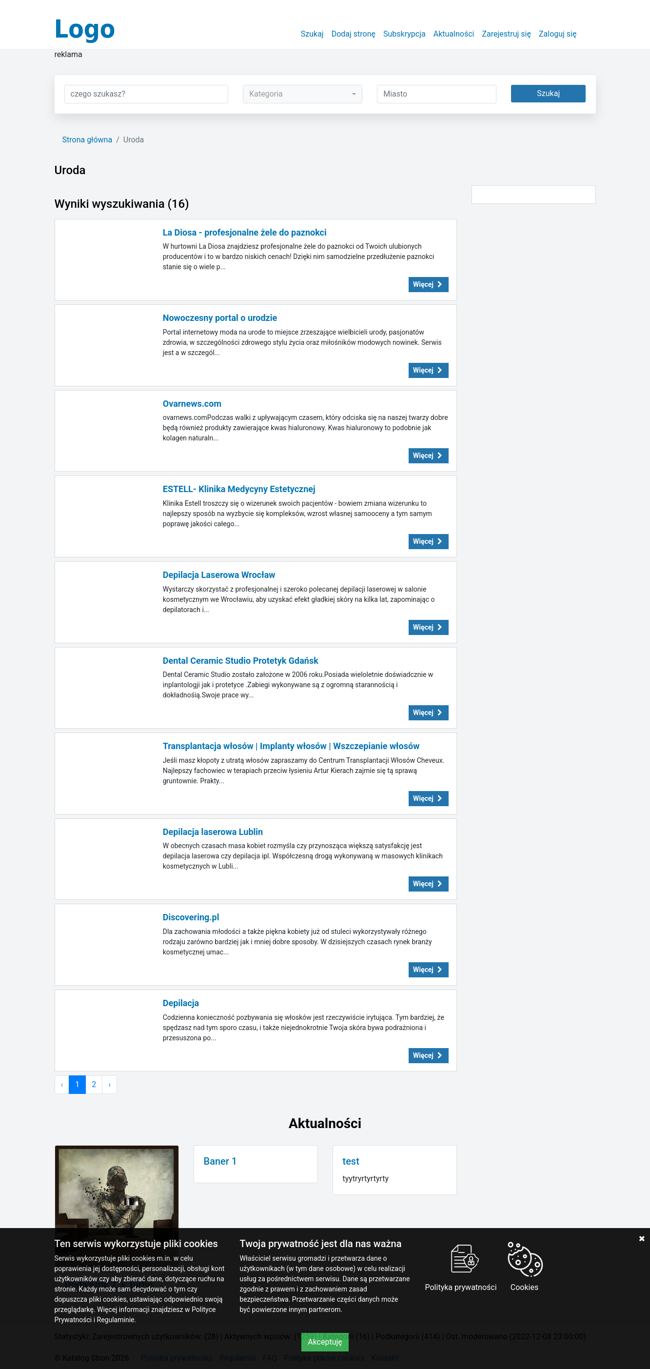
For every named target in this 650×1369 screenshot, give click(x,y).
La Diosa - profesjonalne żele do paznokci (245, 232)
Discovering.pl (191, 917)
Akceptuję (325, 1342)
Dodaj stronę (353, 34)
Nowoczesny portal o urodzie (220, 318)
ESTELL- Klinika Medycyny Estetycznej (239, 489)
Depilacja (181, 1003)
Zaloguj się (558, 34)
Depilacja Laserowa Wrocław (219, 575)
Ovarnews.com (192, 403)
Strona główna (87, 139)
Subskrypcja (404, 34)
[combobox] (302, 94)
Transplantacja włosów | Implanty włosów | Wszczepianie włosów (291, 746)
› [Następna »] (109, 1084)
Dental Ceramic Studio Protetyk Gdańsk (240, 660)
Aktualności (453, 34)
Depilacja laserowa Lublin (213, 832)
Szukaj (312, 34)
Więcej (428, 284)
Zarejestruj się (506, 34)
